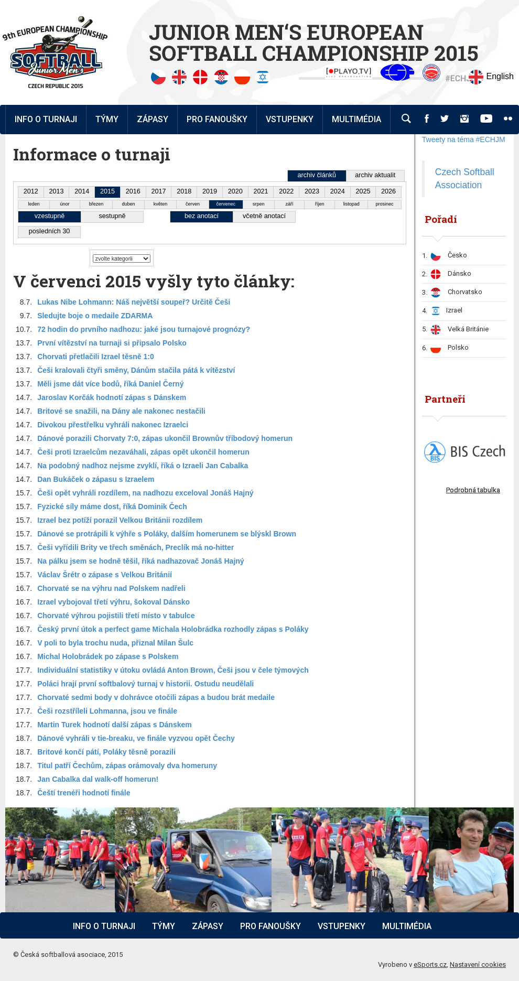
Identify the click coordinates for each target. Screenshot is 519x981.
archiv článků (316, 175)
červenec (226, 204)
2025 (362, 191)
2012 (31, 191)
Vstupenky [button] (289, 119)
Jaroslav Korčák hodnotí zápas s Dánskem (111, 397)
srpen (259, 204)
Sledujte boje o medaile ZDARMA (95, 315)
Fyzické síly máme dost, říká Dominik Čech (112, 506)
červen (193, 204)
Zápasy (207, 926)
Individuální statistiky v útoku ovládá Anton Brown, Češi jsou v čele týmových (173, 670)
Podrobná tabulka (473, 490)
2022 (286, 191)
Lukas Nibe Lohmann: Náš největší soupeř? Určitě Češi (133, 302)
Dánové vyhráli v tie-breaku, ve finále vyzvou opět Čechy (136, 738)
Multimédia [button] (356, 119)
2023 (312, 191)
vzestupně (49, 216)
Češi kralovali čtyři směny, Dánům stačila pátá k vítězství (136, 370)
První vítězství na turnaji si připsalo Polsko (112, 343)
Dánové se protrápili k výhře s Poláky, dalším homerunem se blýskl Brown (166, 534)
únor (65, 204)
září (289, 204)
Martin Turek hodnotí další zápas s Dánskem (114, 724)
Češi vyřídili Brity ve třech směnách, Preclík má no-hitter (135, 547)
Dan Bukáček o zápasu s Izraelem (95, 479)
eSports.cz (430, 964)
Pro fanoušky (270, 926)
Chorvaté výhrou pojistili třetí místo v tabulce (115, 615)
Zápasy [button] (152, 119)
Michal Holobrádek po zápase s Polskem (107, 656)
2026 (388, 191)
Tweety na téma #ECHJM (463, 139)
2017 (159, 191)
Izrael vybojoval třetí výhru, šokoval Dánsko (113, 602)
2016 (133, 191)
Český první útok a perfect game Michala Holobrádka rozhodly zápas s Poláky (172, 629)
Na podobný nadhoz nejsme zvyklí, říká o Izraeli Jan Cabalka (142, 465)
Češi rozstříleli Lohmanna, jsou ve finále (107, 711)
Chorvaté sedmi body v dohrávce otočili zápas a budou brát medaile (156, 697)
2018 (184, 191)
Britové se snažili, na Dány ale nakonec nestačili (121, 411)
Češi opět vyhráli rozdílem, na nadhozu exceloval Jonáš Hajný (145, 493)
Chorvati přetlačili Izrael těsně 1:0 (95, 356)
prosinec (385, 204)
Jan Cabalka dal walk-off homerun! (97, 779)
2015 (107, 191)
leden (33, 204)
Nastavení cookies (478, 964)
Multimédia (406, 926)
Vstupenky (341, 926)
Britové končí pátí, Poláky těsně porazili (106, 752)
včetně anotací (264, 216)
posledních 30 (49, 231)
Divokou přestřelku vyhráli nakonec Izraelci (112, 425)
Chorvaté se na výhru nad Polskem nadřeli (111, 588)
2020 (235, 191)
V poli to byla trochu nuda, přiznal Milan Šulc (115, 643)
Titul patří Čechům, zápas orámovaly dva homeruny (127, 765)
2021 (260, 191)
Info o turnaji (104, 926)
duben (128, 204)
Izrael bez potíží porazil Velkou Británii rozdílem (119, 520)
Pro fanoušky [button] (217, 119)
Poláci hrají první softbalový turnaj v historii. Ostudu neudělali (145, 684)
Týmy (106, 119)
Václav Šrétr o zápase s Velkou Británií (104, 574)
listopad (351, 204)
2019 (209, 191)
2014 (81, 191)
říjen (320, 204)
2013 (56, 191)
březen (96, 204)
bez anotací (202, 216)
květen (161, 204)
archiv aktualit (375, 175)
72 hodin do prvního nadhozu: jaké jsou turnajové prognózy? (143, 329)
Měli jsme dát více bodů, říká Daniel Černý (110, 384)
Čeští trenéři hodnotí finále (83, 793)
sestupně (112, 216)
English (491, 77)
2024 (337, 191)
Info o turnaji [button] (46, 119)
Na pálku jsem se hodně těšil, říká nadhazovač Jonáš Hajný (140, 561)
